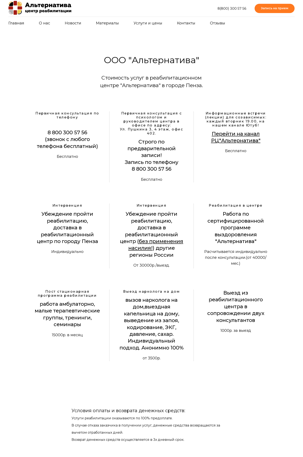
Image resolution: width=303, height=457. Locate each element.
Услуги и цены (148, 23)
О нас (44, 23)
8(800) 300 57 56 (232, 9)
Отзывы (217, 23)
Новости (73, 23)
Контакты (186, 23)
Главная (16, 23)
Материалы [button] (107, 23)
